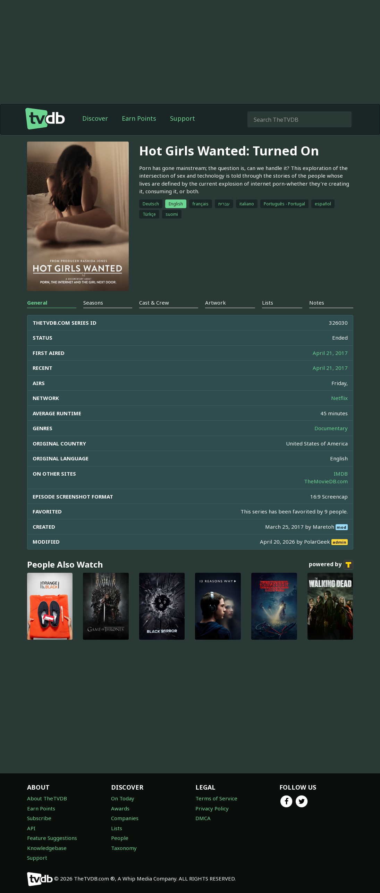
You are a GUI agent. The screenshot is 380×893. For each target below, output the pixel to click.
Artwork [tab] (215, 302)
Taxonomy (124, 847)
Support (182, 118)
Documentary (331, 428)
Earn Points (139, 118)
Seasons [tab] (93, 302)
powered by (331, 565)
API (31, 828)
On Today (122, 798)
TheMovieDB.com (326, 481)
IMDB (341, 473)
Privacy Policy (212, 808)
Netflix (339, 397)
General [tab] (37, 302)
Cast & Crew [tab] (154, 302)
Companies (124, 818)
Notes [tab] (316, 302)
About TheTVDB (47, 798)
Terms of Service (216, 798)
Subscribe (39, 818)
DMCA (203, 818)
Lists (116, 828)
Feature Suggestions (52, 837)
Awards (120, 808)
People (119, 837)
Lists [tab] (267, 302)
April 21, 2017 (330, 352)
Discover (95, 118)
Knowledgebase (47, 847)
